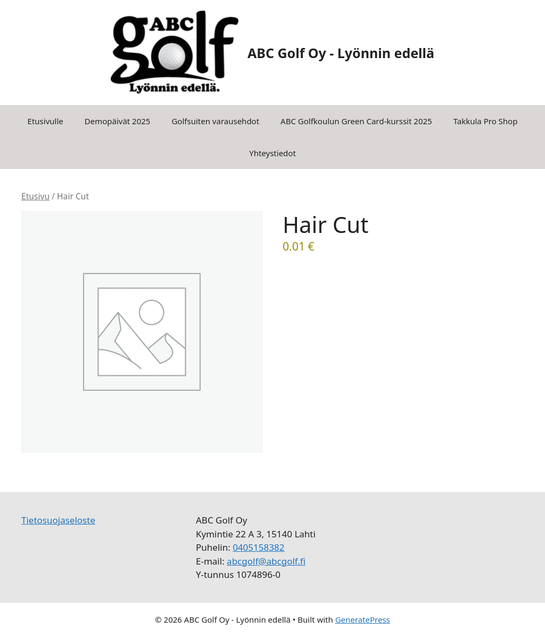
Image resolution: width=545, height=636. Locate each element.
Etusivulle (45, 121)
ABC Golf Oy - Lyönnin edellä (340, 53)
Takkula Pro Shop (485, 121)
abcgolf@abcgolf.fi (266, 561)
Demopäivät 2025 (118, 121)
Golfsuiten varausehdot (215, 121)
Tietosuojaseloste (58, 520)
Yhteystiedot (272, 153)
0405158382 (258, 547)
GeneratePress (362, 619)
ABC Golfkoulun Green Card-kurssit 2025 (356, 121)
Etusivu (35, 196)
